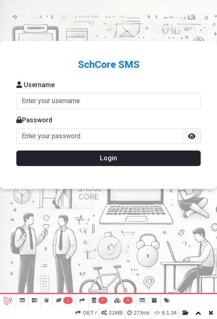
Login (108, 158)
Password (34, 120)
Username (35, 85)
